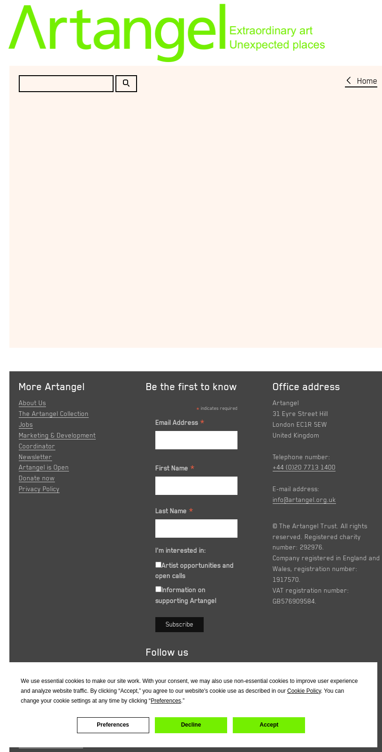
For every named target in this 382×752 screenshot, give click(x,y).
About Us (32, 403)
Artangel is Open (44, 467)
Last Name (174, 512)
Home (367, 81)
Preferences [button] (166, 700)
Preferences (113, 724)
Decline (191, 724)
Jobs (26, 424)
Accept (269, 724)
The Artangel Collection (54, 413)
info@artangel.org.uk (304, 499)
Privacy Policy (39, 489)
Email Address (180, 424)
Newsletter (35, 457)
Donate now (37, 478)
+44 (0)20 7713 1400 (304, 467)
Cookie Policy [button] (304, 691)
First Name (175, 469)
